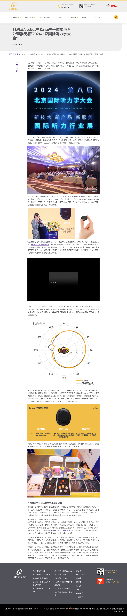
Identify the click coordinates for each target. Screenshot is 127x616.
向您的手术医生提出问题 (63, 593)
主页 (10, 54)
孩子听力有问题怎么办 (63, 571)
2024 (25, 54)
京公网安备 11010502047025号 (79, 608)
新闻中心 (85, 18)
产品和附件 (29, 18)
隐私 (78, 590)
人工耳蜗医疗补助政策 (41, 575)
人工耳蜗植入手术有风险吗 (41, 590)
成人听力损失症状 (61, 575)
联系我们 (60, 18)
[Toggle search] (116, 17)
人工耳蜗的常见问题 (62, 589)
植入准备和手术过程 (41, 578)
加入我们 (98, 18)
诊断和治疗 (15, 18)
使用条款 (79, 593)
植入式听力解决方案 (62, 530)
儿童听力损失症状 (61, 578)
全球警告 (79, 597)
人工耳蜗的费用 (39, 571)
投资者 (78, 582)
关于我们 (72, 18)
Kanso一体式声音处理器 (40, 245)
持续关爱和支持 (44, 18)
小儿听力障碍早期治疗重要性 (63, 583)
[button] (17, 64)
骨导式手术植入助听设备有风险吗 (41, 583)
